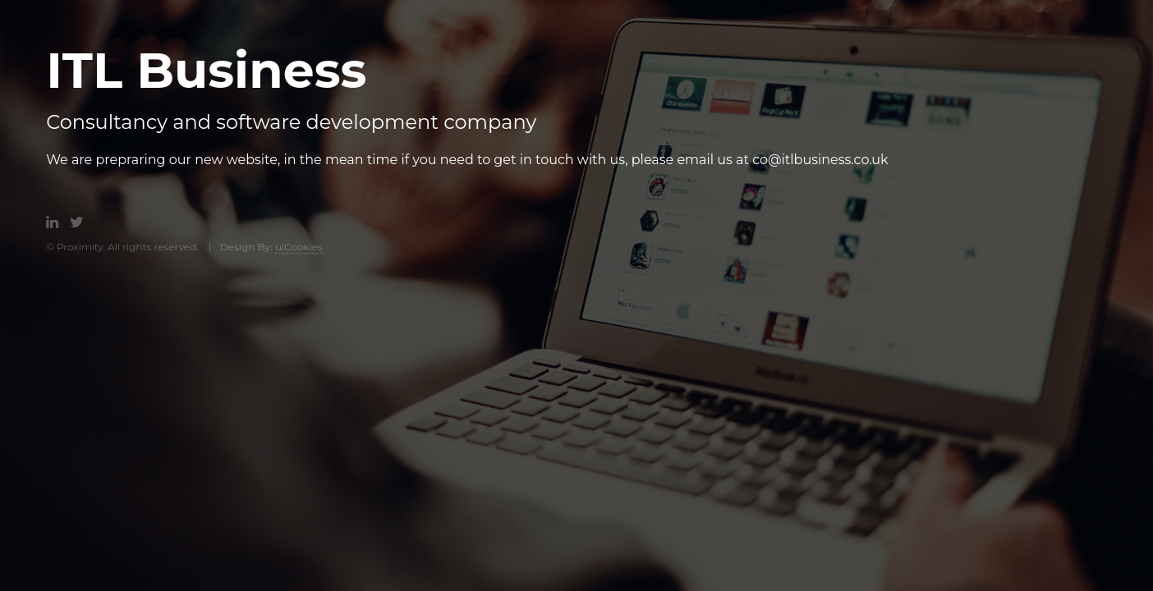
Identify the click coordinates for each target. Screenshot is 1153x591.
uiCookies (299, 247)
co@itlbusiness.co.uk (820, 159)
